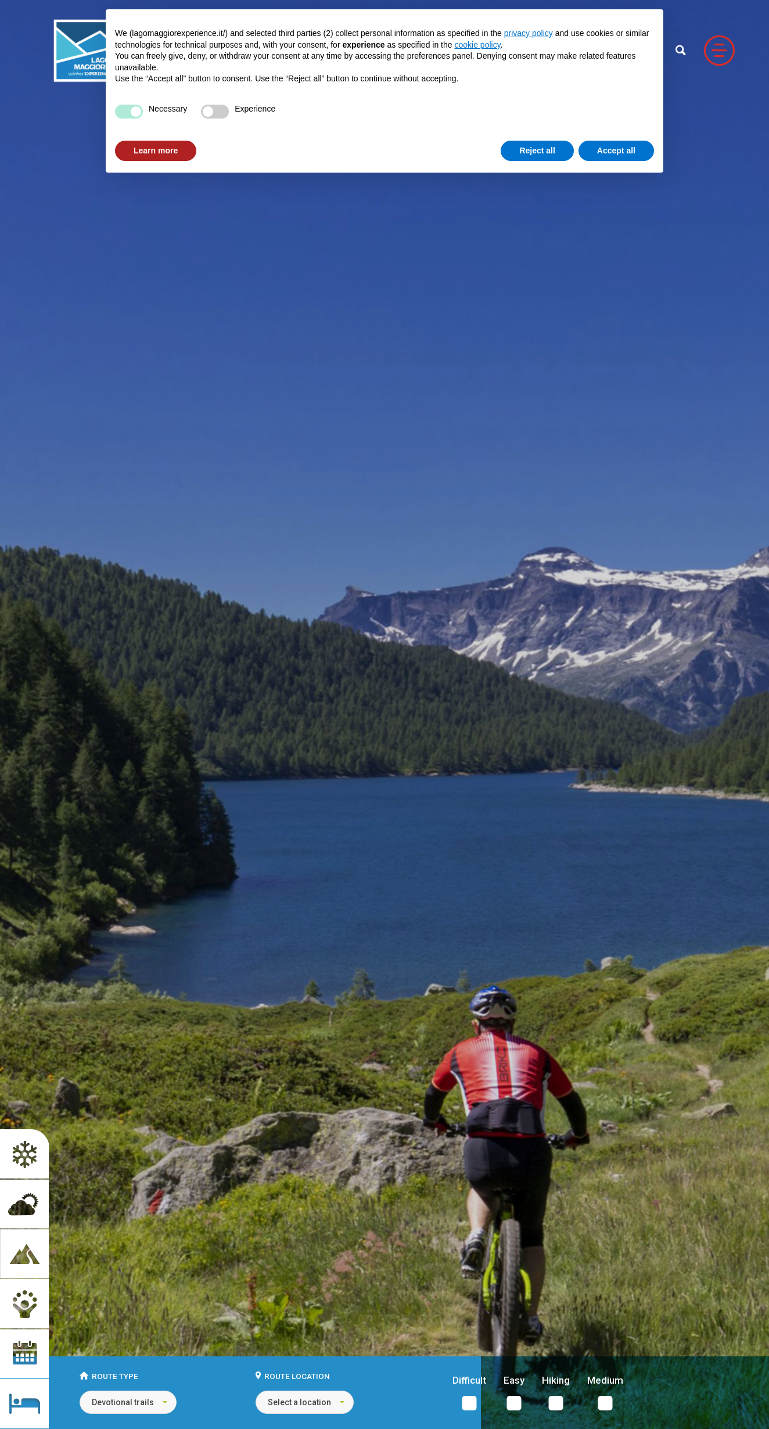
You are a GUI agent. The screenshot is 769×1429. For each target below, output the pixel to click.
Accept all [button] (616, 150)
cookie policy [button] (477, 44)
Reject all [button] (537, 150)
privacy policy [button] (528, 33)
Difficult (469, 1380)
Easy (514, 1380)
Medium (605, 1380)
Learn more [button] (156, 150)
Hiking (556, 1380)
